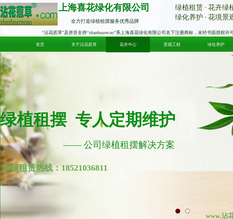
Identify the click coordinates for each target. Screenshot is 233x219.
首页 (40, 44)
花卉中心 (128, 44)
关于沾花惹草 (84, 44)
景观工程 (172, 44)
